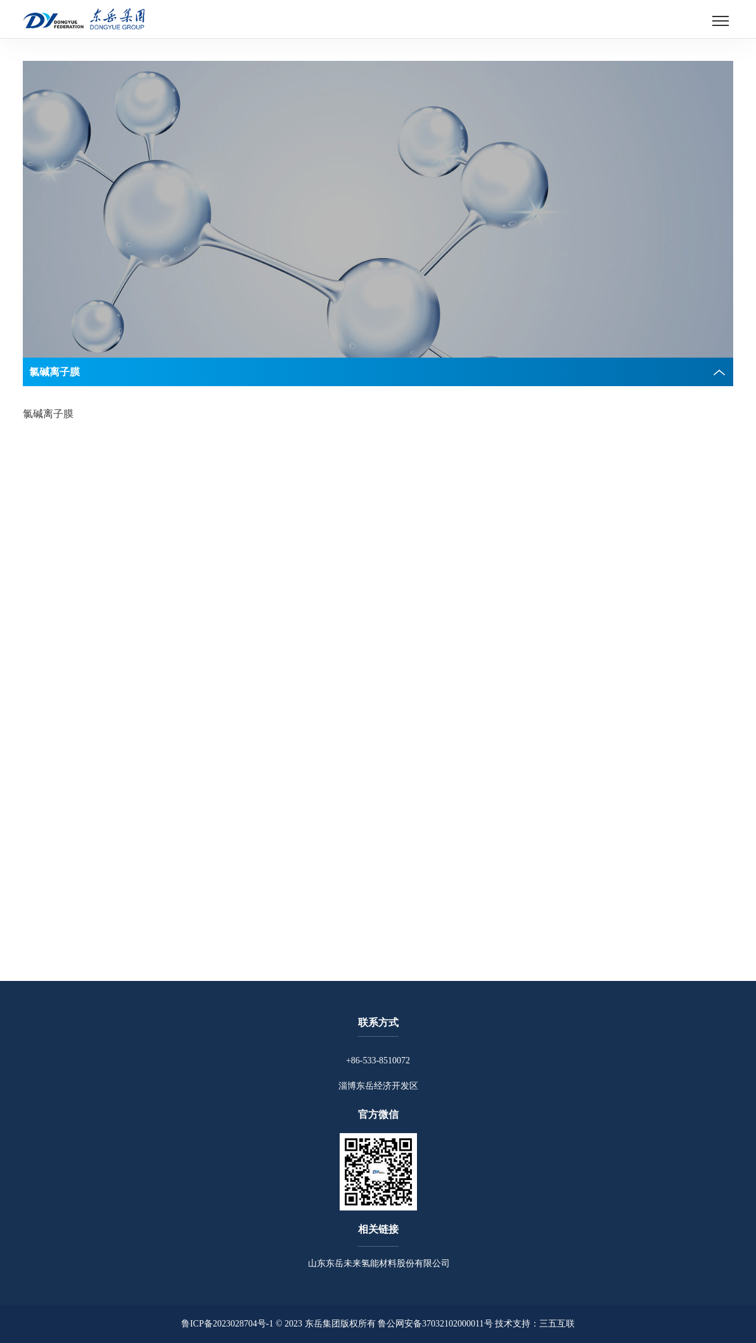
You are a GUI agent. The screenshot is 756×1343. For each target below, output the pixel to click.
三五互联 (557, 1323)
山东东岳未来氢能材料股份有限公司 (378, 1263)
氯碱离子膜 (48, 413)
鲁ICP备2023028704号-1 (227, 1323)
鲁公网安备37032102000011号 (435, 1323)
